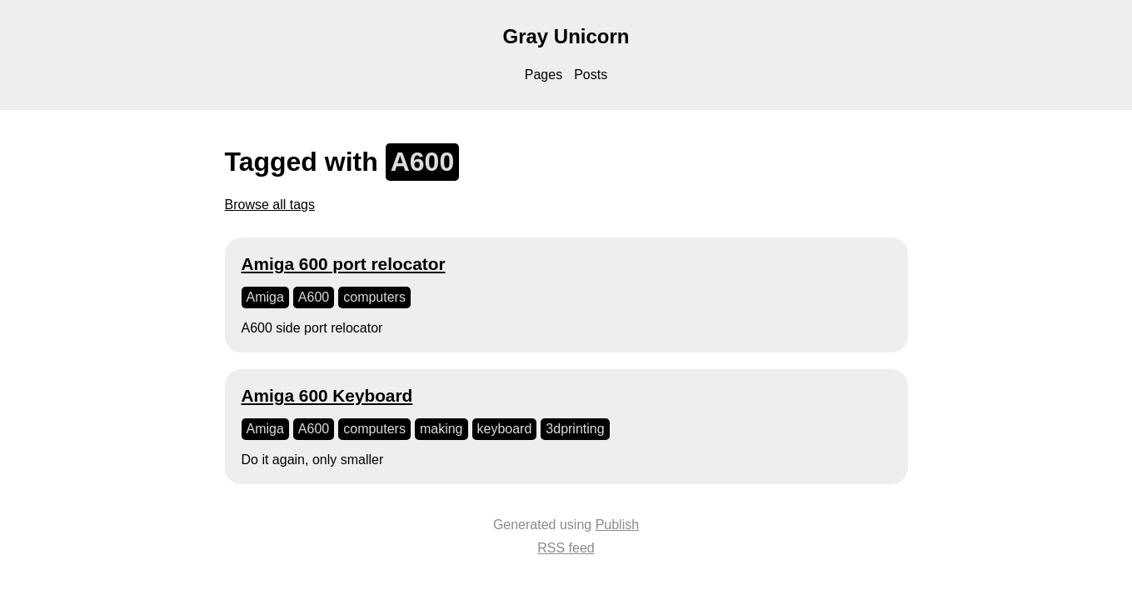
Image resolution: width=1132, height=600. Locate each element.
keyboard (504, 429)
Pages (543, 75)
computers (374, 297)
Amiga (265, 297)
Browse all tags (270, 205)
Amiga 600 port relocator (344, 263)
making (441, 429)
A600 (313, 297)
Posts (590, 75)
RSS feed (565, 548)
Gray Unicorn (565, 36)
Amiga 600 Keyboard (327, 395)
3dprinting (575, 429)
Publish (617, 525)
